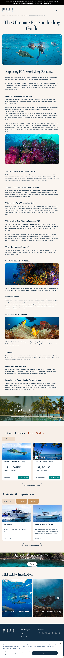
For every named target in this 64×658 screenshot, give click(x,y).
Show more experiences (32, 547)
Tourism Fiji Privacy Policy (13, 648)
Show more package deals (32, 487)
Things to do (10, 16)
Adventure (17, 16)
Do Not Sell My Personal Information (18, 653)
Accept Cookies (45, 653)
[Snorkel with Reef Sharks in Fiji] (17, 600)
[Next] (58, 599)
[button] (8, 10)
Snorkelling (24, 16)
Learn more (46, 3)
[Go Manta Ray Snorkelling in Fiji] (47, 600)
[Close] (61, 643)
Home (4, 16)
